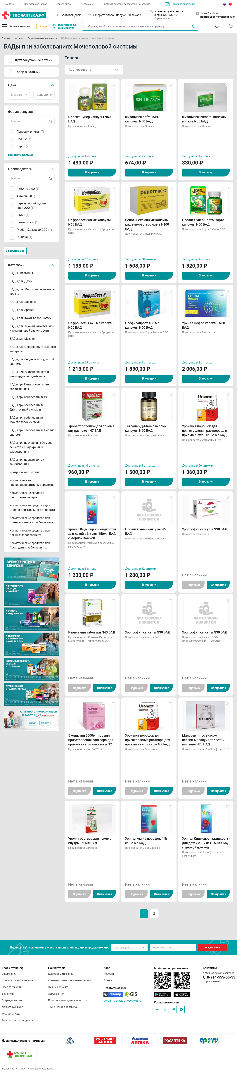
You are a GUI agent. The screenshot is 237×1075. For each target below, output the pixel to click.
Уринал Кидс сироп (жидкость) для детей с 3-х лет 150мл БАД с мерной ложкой (92, 533)
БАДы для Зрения (22, 310)
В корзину (92, 172)
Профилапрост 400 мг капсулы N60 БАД (142, 325)
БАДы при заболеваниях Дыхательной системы (27, 407)
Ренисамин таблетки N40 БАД (91, 632)
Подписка (193, 585)
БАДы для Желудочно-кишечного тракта (33, 291)
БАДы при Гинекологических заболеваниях (29, 387)
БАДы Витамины (21, 273)
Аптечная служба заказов (17, 980)
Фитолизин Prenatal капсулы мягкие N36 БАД (204, 119)
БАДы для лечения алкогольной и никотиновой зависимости (32, 328)
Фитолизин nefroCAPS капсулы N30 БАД (142, 119)
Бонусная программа (180, 4)
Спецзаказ (218, 585)
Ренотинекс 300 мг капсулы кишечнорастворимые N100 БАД (147, 224)
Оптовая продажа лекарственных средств (127, 4)
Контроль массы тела (24, 472)
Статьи (107, 980)
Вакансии (8, 993)
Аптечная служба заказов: (169, 11)
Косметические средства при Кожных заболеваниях (30, 533)
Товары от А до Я (12, 1013)
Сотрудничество (12, 1000)
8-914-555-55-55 (165, 15)
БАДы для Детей (21, 281)
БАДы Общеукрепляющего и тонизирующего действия (29, 374)
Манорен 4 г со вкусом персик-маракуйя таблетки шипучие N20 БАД (203, 739)
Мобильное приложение (171, 968)
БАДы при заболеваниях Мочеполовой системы (27, 420)
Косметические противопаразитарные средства (32, 483)
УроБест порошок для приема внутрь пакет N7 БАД (91, 428)
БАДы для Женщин (23, 302)
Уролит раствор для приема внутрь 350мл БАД (89, 841)
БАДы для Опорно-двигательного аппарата (33, 349)
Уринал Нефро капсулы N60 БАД (203, 325)
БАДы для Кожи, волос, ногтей (30, 318)
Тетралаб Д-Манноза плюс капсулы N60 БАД (146, 428)
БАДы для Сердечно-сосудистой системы (32, 362)
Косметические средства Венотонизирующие (27, 495)
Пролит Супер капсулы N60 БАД (89, 119)
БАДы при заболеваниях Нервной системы (33, 432)
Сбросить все (15, 250)
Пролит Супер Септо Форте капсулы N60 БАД (203, 222)
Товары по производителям (18, 1020)
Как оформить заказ (35, 4)
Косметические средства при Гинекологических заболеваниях (32, 520)
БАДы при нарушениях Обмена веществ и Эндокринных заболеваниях (31, 447)
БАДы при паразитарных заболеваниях (27, 462)
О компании (8, 4)
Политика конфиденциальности (67, 1000)
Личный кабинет (58, 987)
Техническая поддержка (63, 1006)
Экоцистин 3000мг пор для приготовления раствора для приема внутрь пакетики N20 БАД (91, 740)
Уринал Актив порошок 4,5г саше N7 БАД (146, 841)
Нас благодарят (11, 987)
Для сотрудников (12, 1006)
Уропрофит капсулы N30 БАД (204, 529)
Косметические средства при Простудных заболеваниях (30, 545)
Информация (87, 4)
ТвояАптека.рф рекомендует (64, 26)
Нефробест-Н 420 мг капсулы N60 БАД (91, 325)
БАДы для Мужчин (23, 338)
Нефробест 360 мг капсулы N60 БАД (89, 222)
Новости (108, 973)
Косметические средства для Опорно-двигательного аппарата (32, 508)
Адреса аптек (63, 4)
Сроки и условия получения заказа (69, 980)
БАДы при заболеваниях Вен (29, 397)
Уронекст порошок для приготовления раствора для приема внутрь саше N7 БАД (204, 430)
